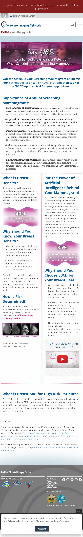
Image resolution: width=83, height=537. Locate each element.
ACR (59, 505)
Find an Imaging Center (24, 15)
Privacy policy (14, 522)
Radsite (66, 505)
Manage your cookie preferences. (52, 522)
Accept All (42, 530)
